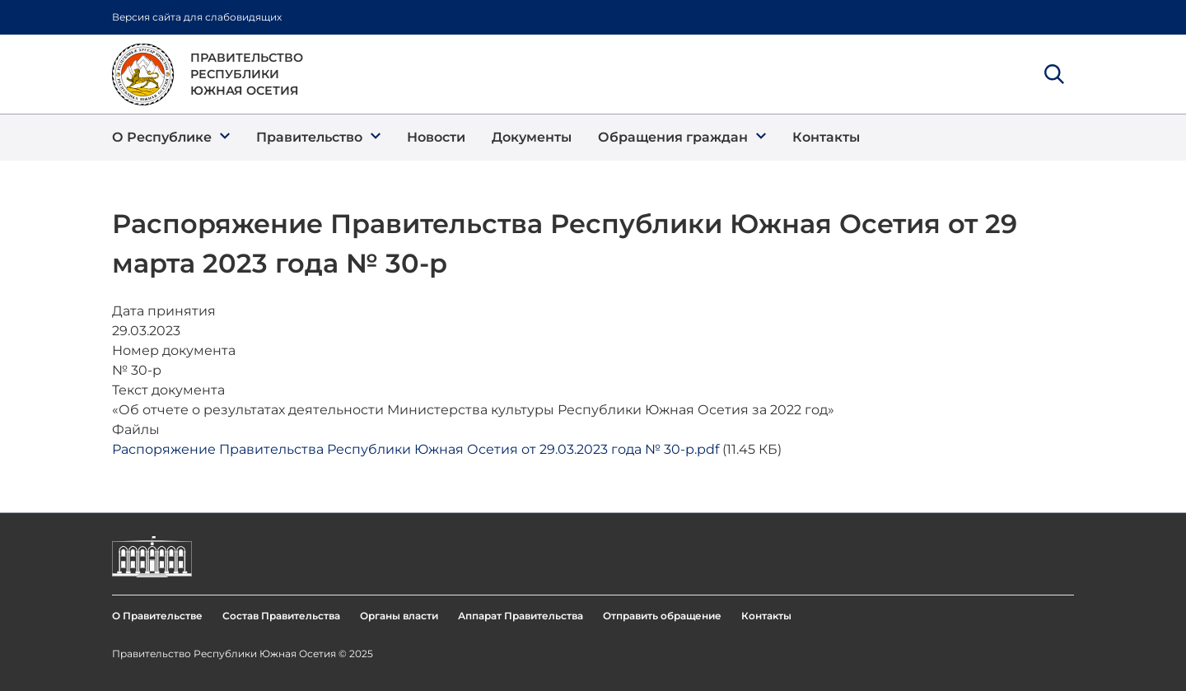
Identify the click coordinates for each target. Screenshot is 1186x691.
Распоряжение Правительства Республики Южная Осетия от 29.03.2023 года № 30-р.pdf (415, 449)
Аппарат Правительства (520, 615)
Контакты (766, 615)
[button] (171, 137)
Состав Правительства (281, 615)
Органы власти (399, 615)
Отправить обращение (662, 615)
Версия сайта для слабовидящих (197, 17)
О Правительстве (157, 615)
